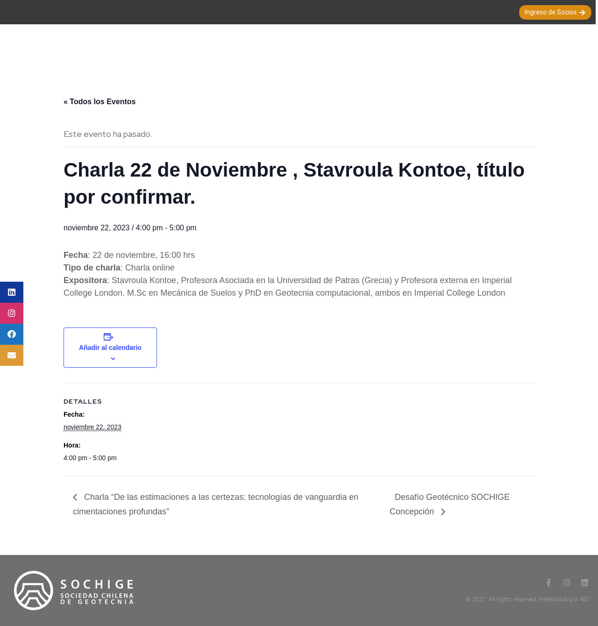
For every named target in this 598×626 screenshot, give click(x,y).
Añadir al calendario (110, 347)
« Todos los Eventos (99, 102)
